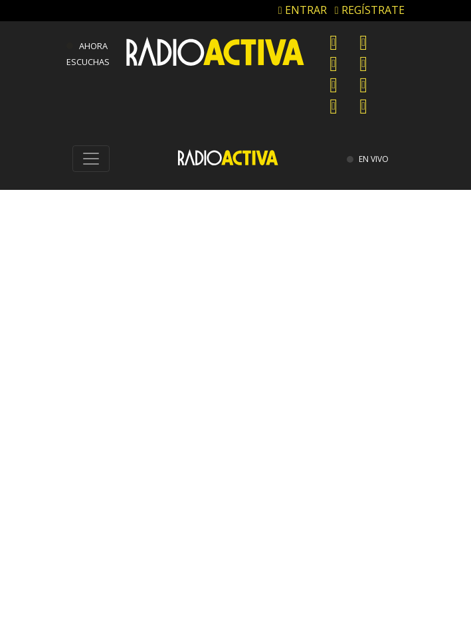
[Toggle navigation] (91, 158)
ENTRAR (302, 10)
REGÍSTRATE (370, 10)
